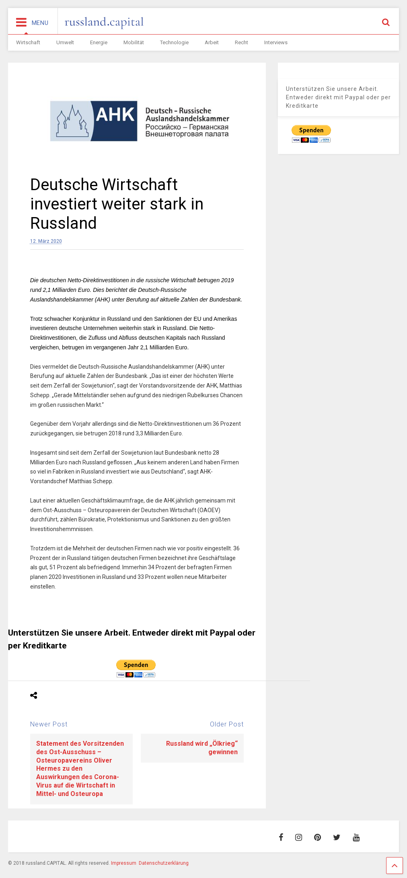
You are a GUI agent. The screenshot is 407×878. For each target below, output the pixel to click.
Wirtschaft (28, 42)
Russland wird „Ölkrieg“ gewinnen (202, 748)
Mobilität (133, 42)
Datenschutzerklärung (164, 863)
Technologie (174, 42)
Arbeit (212, 42)
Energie (98, 42)
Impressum (123, 863)
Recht (241, 42)
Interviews (276, 42)
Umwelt (65, 42)
